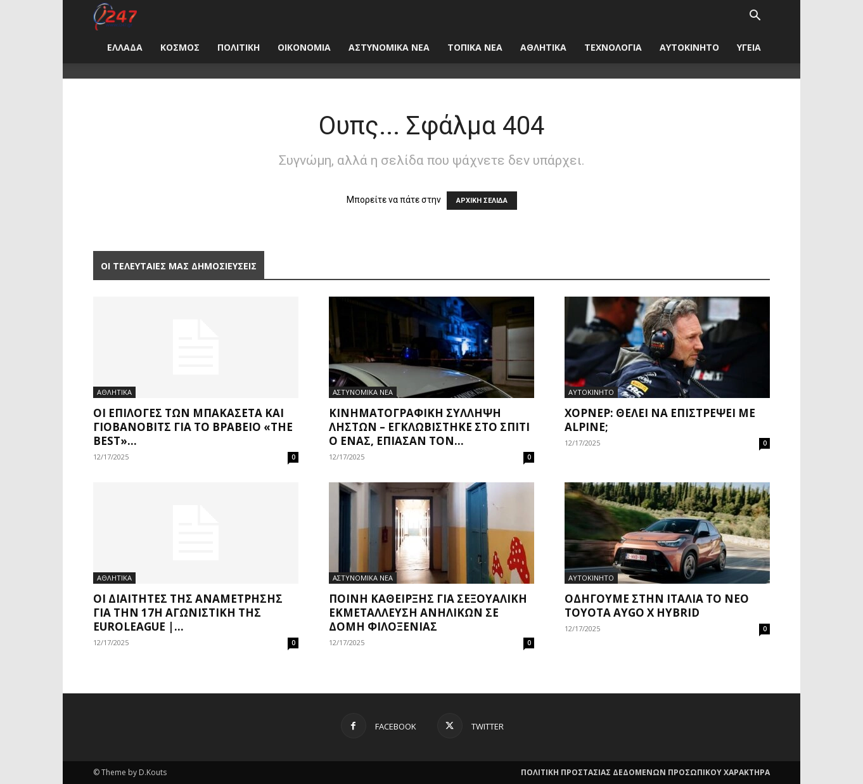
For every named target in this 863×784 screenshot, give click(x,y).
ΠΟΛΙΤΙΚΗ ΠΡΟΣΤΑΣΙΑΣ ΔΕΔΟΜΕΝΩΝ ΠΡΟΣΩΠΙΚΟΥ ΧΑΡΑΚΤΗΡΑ (645, 772)
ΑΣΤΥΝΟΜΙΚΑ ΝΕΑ (389, 47)
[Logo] (115, 16)
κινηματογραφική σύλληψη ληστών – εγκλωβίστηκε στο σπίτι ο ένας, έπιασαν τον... (429, 427)
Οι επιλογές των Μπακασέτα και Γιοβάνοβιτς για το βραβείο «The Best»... (193, 427)
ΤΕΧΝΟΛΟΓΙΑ (613, 47)
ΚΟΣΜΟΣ (180, 47)
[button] (754, 17)
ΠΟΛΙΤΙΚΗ (238, 47)
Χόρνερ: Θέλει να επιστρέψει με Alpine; (660, 420)
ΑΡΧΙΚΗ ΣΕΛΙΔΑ (482, 200)
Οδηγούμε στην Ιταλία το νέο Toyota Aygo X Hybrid (657, 605)
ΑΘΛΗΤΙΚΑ (543, 47)
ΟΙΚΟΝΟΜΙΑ (304, 47)
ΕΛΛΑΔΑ (125, 47)
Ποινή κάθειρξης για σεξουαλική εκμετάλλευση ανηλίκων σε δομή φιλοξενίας (428, 612)
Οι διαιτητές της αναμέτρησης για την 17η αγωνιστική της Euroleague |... (188, 612)
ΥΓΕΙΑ (749, 47)
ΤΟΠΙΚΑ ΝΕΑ (474, 47)
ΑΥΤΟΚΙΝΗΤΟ (689, 47)
